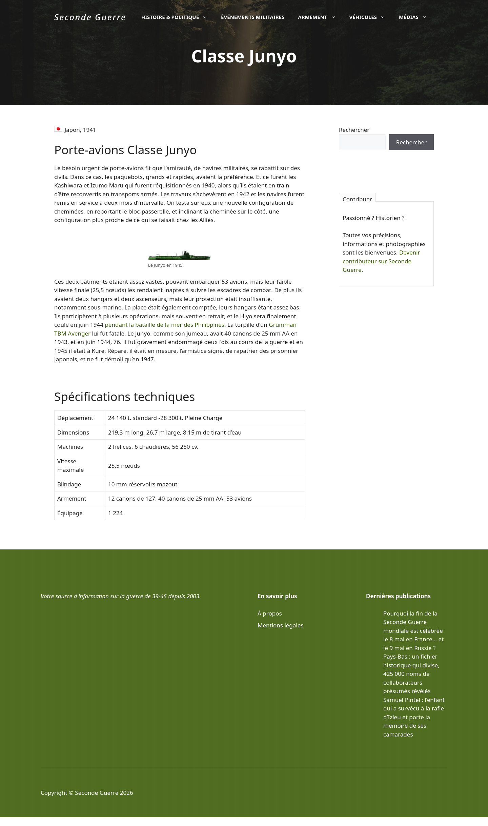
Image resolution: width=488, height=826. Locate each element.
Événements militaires (252, 17)
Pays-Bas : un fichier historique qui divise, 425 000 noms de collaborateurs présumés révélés (411, 673)
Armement (320, 17)
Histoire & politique (177, 17)
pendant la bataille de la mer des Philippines (164, 324)
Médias (416, 17)
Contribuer (357, 198)
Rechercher (354, 130)
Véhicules (370, 17)
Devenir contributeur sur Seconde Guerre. (381, 261)
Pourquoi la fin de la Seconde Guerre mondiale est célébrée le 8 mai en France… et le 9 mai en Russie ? (413, 630)
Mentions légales (280, 625)
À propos (270, 613)
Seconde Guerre (90, 17)
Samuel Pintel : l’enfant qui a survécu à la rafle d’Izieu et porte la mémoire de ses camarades (414, 717)
